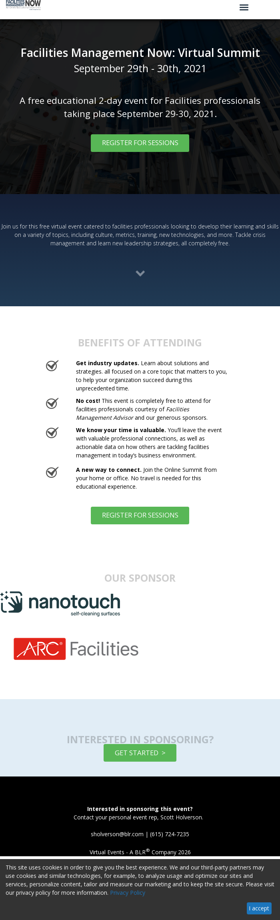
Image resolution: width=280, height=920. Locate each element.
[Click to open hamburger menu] (244, 7)
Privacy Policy (127, 892)
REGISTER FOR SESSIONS (140, 142)
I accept (259, 908)
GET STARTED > (140, 752)
